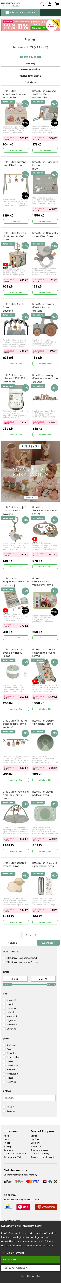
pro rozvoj (12, 1024)
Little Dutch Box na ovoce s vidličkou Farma (13, 653)
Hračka (11, 1069)
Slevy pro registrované (42, 1157)
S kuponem (9, 137)
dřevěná (11, 1000)
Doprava (8, 1139)
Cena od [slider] (7, 984)
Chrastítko (13, 1057)
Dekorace (12, 1065)
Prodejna (9, 1146)
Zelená (11, 1111)
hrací (10, 1004)
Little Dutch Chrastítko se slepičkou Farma (45, 235)
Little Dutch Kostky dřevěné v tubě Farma (45, 379)
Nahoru (10, 943)
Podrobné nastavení (15, 1268)
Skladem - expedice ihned (22, 958)
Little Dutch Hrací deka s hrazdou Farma (16, 795)
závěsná (11, 1028)
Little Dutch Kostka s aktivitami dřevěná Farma (14, 238)
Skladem (30, 82)
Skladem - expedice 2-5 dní (23, 962)
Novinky (31, 63)
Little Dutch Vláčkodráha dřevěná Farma (44, 512)
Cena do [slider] (51, 984)
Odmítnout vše (30, 1276)
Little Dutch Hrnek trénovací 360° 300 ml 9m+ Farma (15, 378)
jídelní (10, 1012)
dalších (48, 943)
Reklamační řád (12, 1157)
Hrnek (10, 1077)
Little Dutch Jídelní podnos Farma (42, 793)
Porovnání (36, 1146)
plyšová (11, 1020)
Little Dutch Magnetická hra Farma (16, 582)
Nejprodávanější (30, 56)
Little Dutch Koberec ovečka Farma (14, 864)
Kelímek (11, 1082)
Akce (6, 1135)
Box (9, 1049)
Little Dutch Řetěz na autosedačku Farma (15, 724)
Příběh (7, 1142)
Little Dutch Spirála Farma (13, 307)
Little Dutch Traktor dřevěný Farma (43, 307)
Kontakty (8, 1150)
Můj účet (35, 1139)
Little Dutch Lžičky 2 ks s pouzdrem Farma (44, 864)
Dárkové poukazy (40, 1153)
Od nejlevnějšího (30, 76)
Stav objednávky (39, 1150)
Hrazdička (12, 1073)
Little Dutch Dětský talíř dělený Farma (43, 722)
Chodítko (12, 1053)
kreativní (12, 1016)
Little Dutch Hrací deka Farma (45, 165)
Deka (10, 1061)
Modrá (10, 1107)
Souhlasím (9, 1259)
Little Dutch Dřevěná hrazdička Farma (14, 164)
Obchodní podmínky (15, 1153)
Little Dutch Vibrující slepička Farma (14, 511)
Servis (34, 1135)
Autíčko (11, 1045)
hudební (11, 1008)
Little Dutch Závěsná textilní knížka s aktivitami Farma (44, 96)
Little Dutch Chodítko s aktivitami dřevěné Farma (44, 653)
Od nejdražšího (30, 69)
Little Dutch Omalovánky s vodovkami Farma (42, 583)
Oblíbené (36, 1142)
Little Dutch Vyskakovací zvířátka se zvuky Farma (15, 96)
